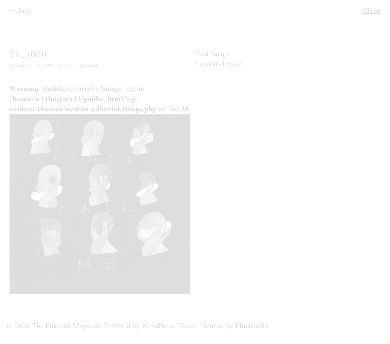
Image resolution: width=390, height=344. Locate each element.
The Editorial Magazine (67, 326)
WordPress (158, 326)
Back (24, 11)
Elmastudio (251, 326)
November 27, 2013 (32, 66)
